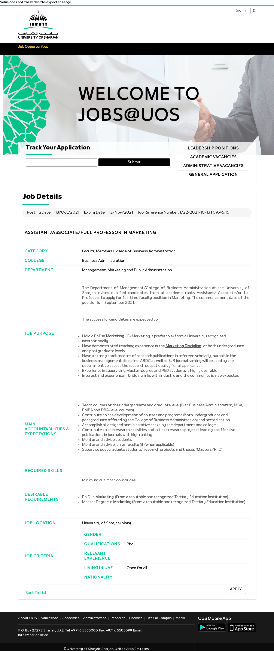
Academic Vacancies (213, 157)
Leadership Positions (213, 148)
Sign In (241, 10)
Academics (70, 618)
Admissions (49, 618)
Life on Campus (159, 618)
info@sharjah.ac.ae (33, 635)
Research (117, 618)
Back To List (36, 593)
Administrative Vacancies (213, 166)
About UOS (27, 618)
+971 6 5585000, (85, 630)
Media (180, 618)
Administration (95, 618)
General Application (213, 174)
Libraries (136, 618)
